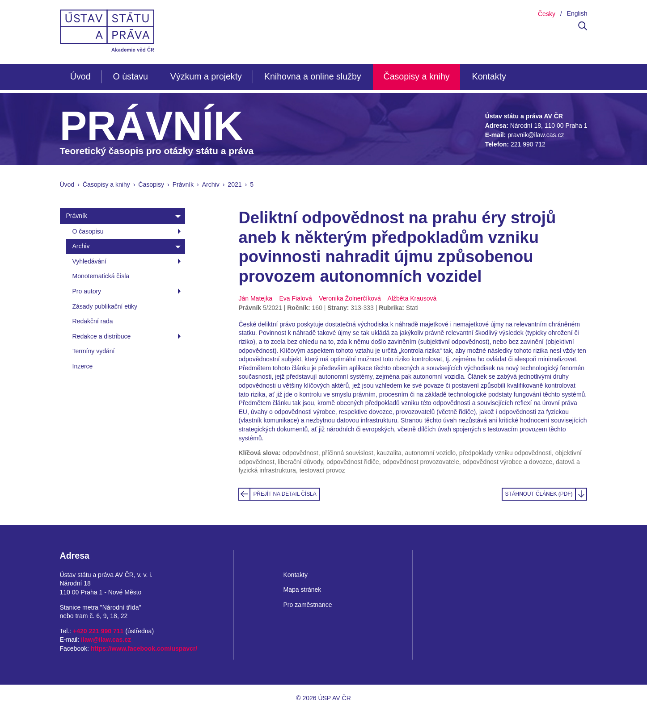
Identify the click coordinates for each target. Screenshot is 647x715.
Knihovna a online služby (312, 76)
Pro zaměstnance (307, 604)
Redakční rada (92, 321)
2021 (234, 184)
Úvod (80, 76)
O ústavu (130, 76)
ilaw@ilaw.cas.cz (106, 639)
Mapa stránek (302, 589)
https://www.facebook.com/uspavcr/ (144, 648)
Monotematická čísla (101, 276)
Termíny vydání (93, 351)
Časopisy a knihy (417, 76)
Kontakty (489, 76)
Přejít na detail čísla (284, 494)
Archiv (211, 184)
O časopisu (88, 231)
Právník (183, 184)
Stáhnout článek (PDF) (538, 494)
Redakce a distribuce (101, 336)
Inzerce (82, 366)
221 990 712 (528, 144)
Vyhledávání (89, 261)
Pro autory (86, 291)
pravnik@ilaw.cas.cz (535, 134)
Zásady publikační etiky (105, 306)
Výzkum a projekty (206, 76)
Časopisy (151, 184)
